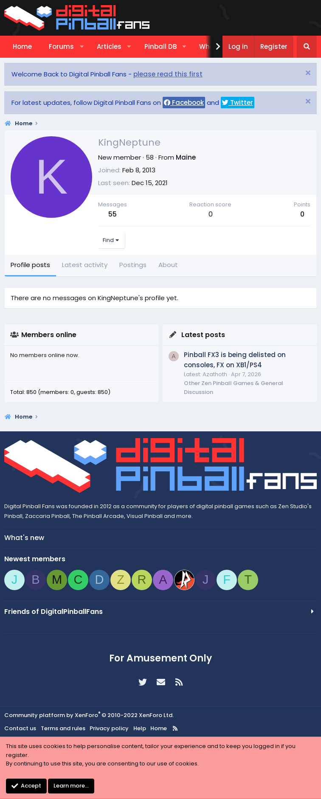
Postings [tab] (132, 264)
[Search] (307, 47)
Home (22, 46)
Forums (61, 46)
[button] (81, 47)
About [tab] (168, 264)
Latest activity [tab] (84, 264)
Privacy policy (109, 728)
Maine (186, 157)
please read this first (168, 74)
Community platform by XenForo (89, 715)
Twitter (237, 102)
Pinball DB (160, 46)
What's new (24, 538)
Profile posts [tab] (30, 264)
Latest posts (203, 335)
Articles (109, 46)
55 (112, 214)
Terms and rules (63, 728)
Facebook (184, 102)
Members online (48, 335)
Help (139, 728)
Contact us (20, 728)
